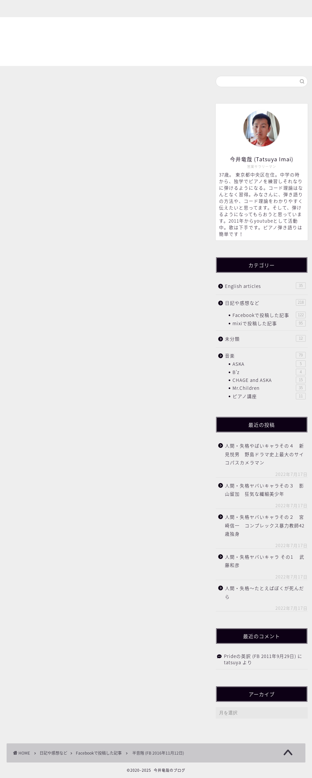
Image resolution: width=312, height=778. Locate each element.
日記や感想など (265, 302)
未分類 (265, 338)
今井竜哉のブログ (156, 42)
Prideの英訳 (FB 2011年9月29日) (260, 656)
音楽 (265, 355)
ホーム (22, 9)
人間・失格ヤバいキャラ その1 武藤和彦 (264, 561)
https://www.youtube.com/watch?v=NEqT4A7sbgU (77, 229)
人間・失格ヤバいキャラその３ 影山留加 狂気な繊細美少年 (264, 489)
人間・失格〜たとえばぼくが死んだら (264, 592)
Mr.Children (269, 388)
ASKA (269, 363)
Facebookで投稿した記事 (34, 86)
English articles (265, 285)
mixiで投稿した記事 (269, 323)
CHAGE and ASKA (269, 380)
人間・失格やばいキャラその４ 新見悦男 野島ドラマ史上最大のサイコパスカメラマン (264, 454)
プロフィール (61, 9)
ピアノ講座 (269, 396)
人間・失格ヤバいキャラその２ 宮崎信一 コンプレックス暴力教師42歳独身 (264, 525)
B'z (269, 372)
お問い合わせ (107, 9)
